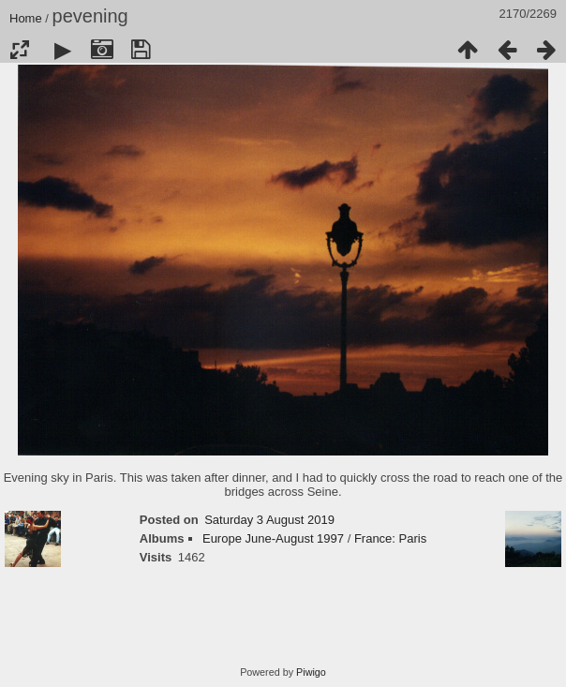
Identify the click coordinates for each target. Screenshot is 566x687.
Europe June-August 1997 (273, 538)
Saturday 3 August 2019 (269, 520)
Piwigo (311, 672)
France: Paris (390, 538)
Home (25, 18)
